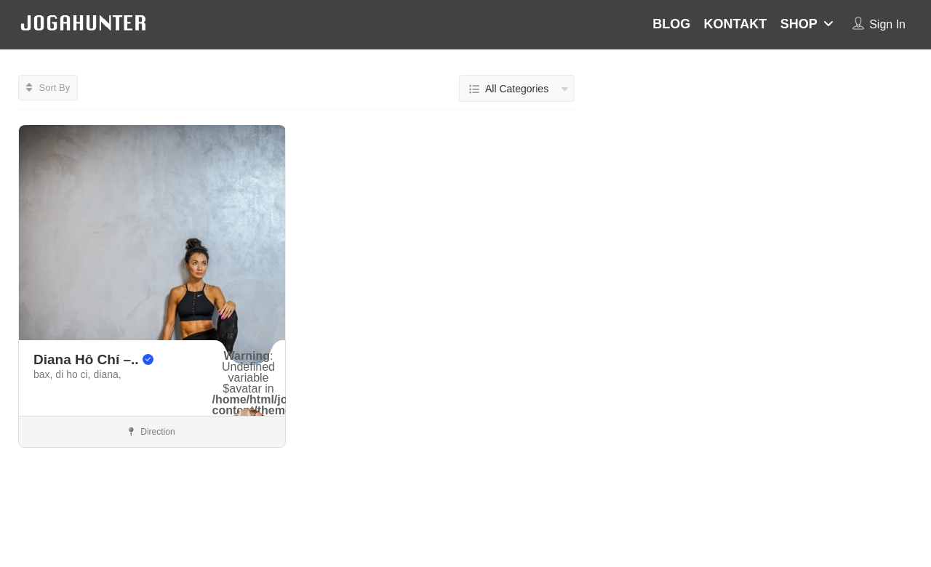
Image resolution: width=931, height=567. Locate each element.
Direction (152, 432)
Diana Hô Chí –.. (93, 359)
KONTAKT (735, 24)
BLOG (671, 24)
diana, (107, 374)
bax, (44, 374)
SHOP (799, 24)
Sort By (48, 87)
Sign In (887, 24)
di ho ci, (74, 374)
